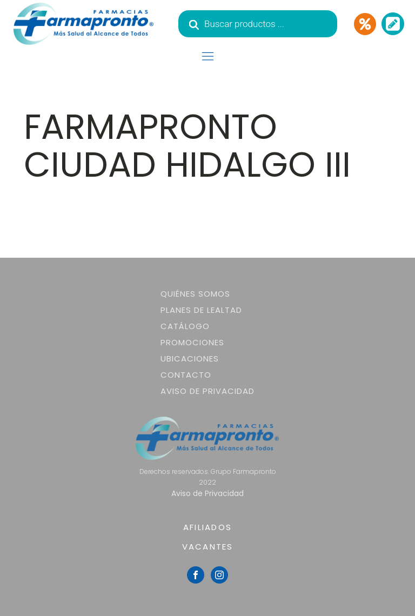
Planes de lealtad (201, 310)
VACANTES (207, 546)
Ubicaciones (189, 358)
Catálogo (185, 326)
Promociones (192, 342)
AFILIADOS (207, 527)
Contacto (185, 374)
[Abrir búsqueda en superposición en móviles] (257, 23)
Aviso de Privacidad (207, 391)
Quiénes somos (195, 293)
